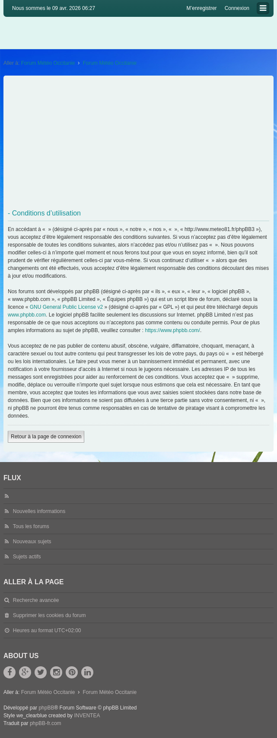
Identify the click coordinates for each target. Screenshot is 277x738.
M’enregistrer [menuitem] (202, 8)
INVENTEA (87, 716)
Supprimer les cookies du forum (49, 615)
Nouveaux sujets (32, 541)
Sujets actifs (27, 557)
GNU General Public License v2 (66, 307)
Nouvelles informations (39, 511)
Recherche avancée (36, 600)
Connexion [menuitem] (237, 8)
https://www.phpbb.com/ (172, 330)
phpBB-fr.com (45, 723)
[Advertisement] (139, 142)
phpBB (46, 708)
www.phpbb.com (27, 315)
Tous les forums (31, 526)
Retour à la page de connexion (46, 437)
